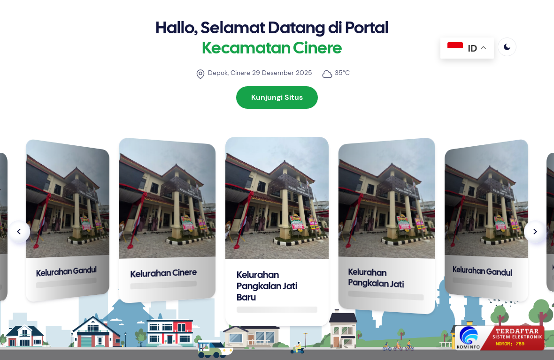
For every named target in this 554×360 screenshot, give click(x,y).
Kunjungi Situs (277, 97)
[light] (507, 47)
